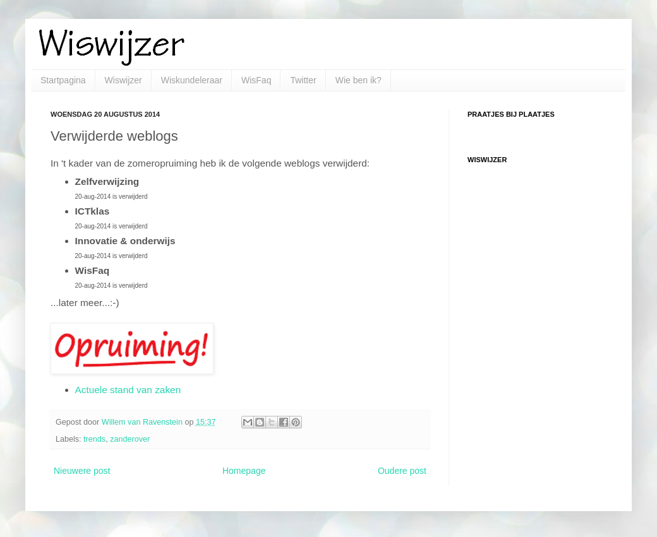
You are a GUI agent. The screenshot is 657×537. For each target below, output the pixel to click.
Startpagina (63, 80)
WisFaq (256, 80)
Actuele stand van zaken (128, 389)
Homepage (244, 471)
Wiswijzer (123, 80)
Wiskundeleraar (191, 80)
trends (94, 439)
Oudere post (402, 471)
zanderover (130, 439)
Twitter (303, 80)
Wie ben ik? (358, 80)
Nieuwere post (82, 471)
